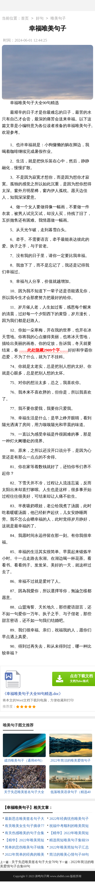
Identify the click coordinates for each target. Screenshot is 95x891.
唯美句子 (58, 18)
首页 (25, 18)
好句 (40, 18)
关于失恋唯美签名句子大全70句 (34, 862)
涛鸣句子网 (42, 876)
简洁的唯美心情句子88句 (69, 854)
